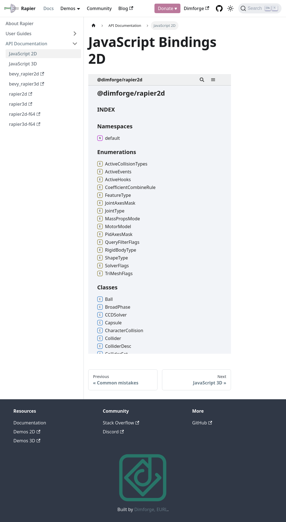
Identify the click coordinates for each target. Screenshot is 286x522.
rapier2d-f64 (24, 114)
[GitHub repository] (219, 8)
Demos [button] (67, 8)
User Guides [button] (19, 33)
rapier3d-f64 (24, 124)
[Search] (260, 8)
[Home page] (93, 25)
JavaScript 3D (23, 64)
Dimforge (196, 8)
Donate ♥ (167, 8)
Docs (48, 8)
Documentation (29, 423)
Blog (125, 8)
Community (99, 8)
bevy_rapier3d (26, 84)
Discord (113, 432)
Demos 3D (26, 441)
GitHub (202, 423)
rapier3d (20, 104)
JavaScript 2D (23, 54)
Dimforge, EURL (151, 509)
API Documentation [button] (26, 44)
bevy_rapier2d (26, 74)
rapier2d (20, 94)
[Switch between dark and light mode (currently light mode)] (230, 8)
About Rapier (20, 23)
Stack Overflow (121, 423)
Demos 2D (26, 432)
